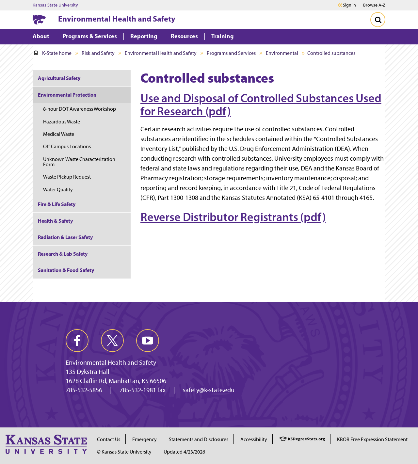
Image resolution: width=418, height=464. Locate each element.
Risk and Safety (98, 53)
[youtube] (147, 340)
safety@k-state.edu (208, 390)
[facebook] (77, 340)
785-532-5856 (84, 390)
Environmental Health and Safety (116, 19)
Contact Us (108, 439)
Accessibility (253, 439)
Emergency (144, 439)
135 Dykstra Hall (87, 372)
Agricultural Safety (59, 78)
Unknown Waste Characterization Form (79, 162)
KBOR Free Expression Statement (372, 439)
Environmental (282, 53)
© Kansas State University (124, 452)
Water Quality (58, 189)
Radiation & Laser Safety (65, 237)
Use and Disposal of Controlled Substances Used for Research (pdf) (260, 105)
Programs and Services (231, 53)
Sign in (349, 5)
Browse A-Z (374, 5)
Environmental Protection (67, 94)
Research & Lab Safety (63, 253)
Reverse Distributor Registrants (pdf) (233, 217)
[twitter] (112, 340)
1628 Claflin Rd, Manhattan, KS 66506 (116, 381)
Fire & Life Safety (56, 204)
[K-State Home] (39, 19)
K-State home (53, 53)
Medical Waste (58, 134)
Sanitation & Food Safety (66, 270)
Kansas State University (55, 5)
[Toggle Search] (377, 19)
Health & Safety (55, 220)
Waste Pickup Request (67, 177)
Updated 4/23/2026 (184, 452)
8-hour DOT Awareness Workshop (79, 109)
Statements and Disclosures (198, 439)
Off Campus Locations (67, 146)
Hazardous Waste (61, 122)
